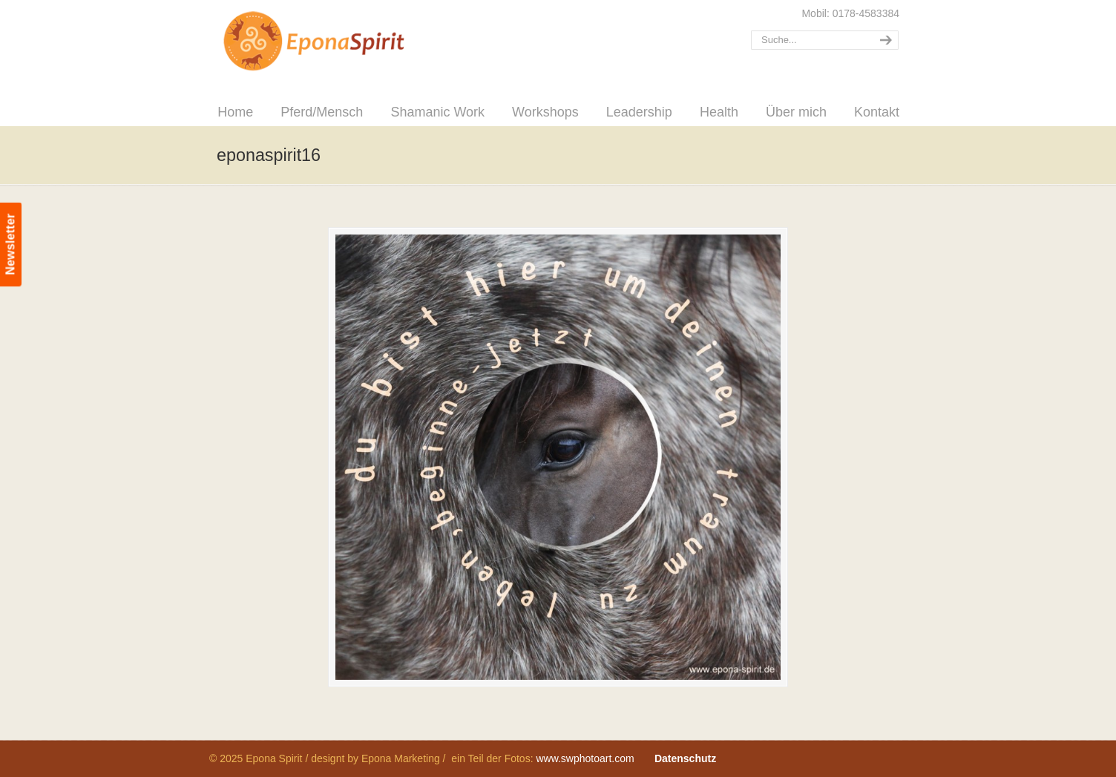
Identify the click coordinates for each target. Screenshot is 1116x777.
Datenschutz (685, 758)
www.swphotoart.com (585, 758)
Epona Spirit (346, 41)
